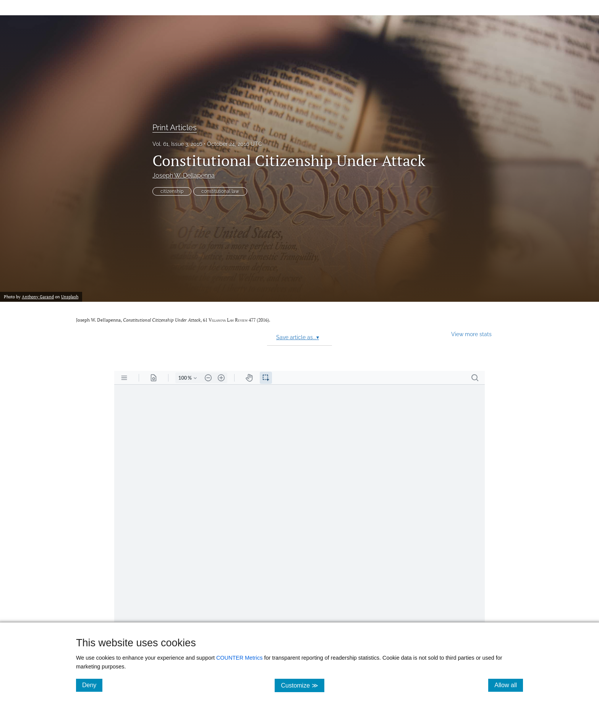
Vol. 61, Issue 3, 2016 (177, 144)
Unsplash (69, 296)
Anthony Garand (38, 296)
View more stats (471, 334)
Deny (92, 684)
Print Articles (174, 127)
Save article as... (297, 337)
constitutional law (220, 191)
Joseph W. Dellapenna (183, 175)
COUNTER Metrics (239, 658)
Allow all (508, 684)
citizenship (171, 191)
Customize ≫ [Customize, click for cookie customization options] (302, 685)
